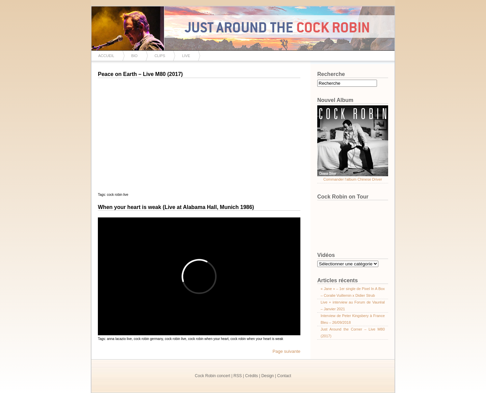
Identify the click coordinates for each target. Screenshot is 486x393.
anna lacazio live (119, 339)
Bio (134, 56)
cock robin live (117, 194)
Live (186, 56)
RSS (238, 375)
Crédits (251, 375)
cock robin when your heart (208, 339)
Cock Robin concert (212, 375)
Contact (284, 375)
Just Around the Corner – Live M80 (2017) (353, 332)
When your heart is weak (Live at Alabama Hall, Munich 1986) (176, 207)
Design (267, 375)
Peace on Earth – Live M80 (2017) (140, 74)
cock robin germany (148, 339)
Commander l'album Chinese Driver (352, 179)
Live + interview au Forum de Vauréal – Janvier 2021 (353, 305)
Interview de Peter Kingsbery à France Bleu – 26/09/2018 (353, 319)
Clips (160, 56)
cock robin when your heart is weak (257, 339)
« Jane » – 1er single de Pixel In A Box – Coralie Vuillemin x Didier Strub (353, 292)
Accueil (106, 56)
